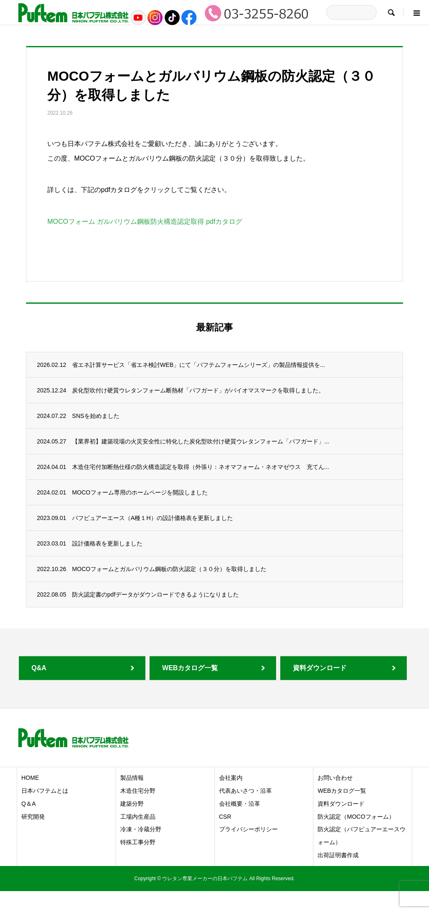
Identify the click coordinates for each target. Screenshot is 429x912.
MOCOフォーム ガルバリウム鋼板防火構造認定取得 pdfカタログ (144, 221)
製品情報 (132, 777)
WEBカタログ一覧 (342, 790)
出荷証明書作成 (338, 855)
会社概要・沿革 (239, 803)
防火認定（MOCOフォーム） (356, 816)
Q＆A (28, 803)
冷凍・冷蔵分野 (140, 829)
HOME (30, 777)
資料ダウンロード (341, 803)
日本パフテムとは (44, 790)
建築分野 (132, 803)
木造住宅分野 (137, 790)
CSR (225, 816)
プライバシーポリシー (248, 829)
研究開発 (33, 816)
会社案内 (231, 777)
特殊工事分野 (137, 842)
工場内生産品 (137, 816)
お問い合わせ (335, 777)
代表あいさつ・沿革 (245, 790)
